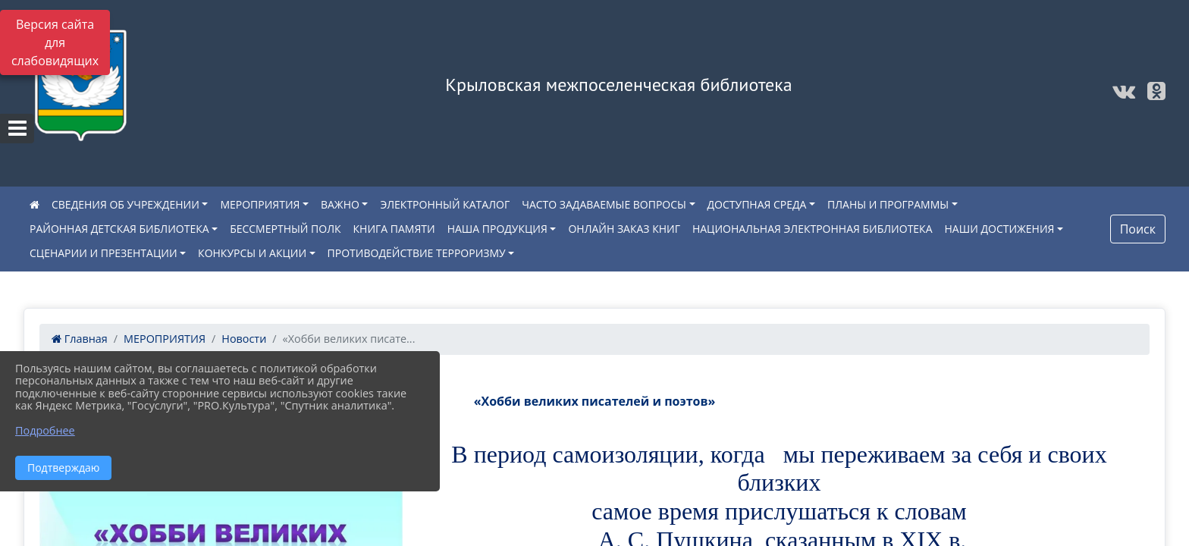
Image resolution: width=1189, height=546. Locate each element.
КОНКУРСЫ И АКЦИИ (252, 253)
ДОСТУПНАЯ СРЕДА (757, 204)
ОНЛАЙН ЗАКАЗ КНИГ (624, 228)
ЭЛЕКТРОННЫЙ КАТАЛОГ (445, 204)
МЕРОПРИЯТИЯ (260, 204)
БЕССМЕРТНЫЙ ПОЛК (285, 228)
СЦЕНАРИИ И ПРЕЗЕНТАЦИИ (103, 253)
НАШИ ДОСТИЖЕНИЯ (1000, 228)
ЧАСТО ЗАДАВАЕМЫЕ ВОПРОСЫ (604, 204)
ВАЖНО (340, 204)
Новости (243, 338)
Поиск (1138, 229)
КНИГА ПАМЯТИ (394, 228)
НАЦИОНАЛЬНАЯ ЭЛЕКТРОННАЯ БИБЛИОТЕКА (812, 228)
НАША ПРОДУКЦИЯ (497, 228)
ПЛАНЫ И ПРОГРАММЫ (888, 204)
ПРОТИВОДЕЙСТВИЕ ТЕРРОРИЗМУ (417, 253)
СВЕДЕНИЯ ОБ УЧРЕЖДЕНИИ (125, 204)
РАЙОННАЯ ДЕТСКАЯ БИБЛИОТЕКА (119, 228)
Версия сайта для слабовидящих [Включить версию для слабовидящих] (55, 42)
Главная (80, 338)
